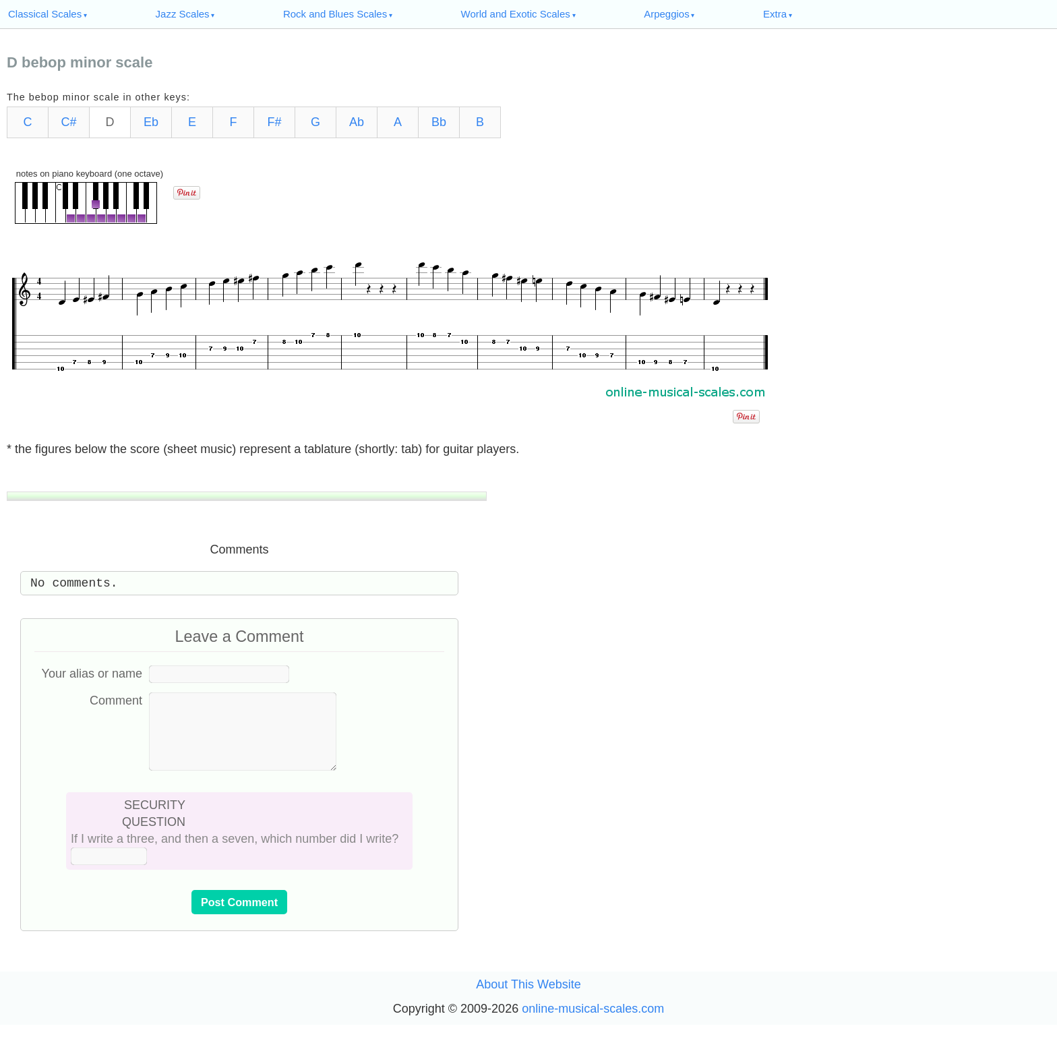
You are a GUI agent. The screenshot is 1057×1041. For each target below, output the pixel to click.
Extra (775, 14)
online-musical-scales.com (593, 1025)
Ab (356, 122)
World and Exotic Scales (515, 14)
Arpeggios (667, 14)
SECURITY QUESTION (153, 829)
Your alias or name (92, 673)
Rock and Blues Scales (335, 14)
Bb (438, 122)
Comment (116, 700)
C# (68, 122)
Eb (151, 122)
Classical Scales (45, 14)
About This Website (528, 1000)
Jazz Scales (183, 14)
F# (274, 122)
